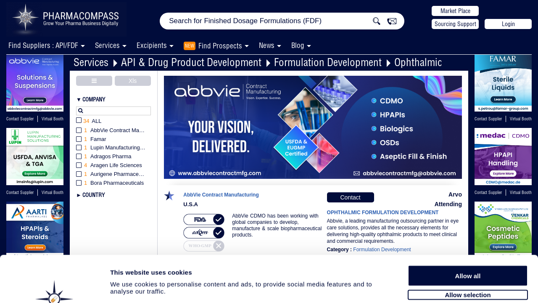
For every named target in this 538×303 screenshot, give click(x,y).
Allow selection (468, 251)
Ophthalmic (418, 62)
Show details (441, 286)
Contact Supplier (20, 119)
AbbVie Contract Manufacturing (221, 195)
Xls (133, 80)
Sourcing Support (455, 24)
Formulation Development (328, 62)
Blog (297, 45)
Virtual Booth (52, 119)
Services (91, 62)
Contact (350, 197)
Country (93, 194)
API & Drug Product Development (191, 62)
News (266, 45)
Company (93, 99)
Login (508, 24)
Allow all (468, 232)
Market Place (455, 11)
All (89, 121)
